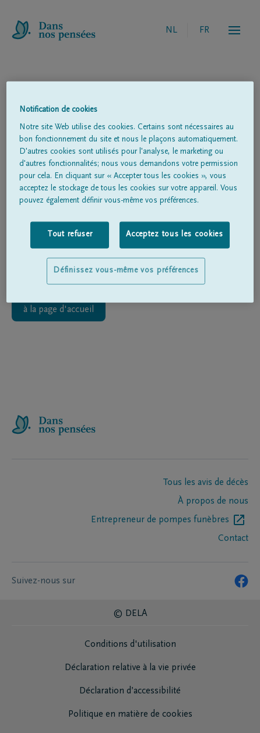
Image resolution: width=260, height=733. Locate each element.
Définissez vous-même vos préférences (125, 271)
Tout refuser (69, 235)
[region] (130, 191)
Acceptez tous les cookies (174, 235)
